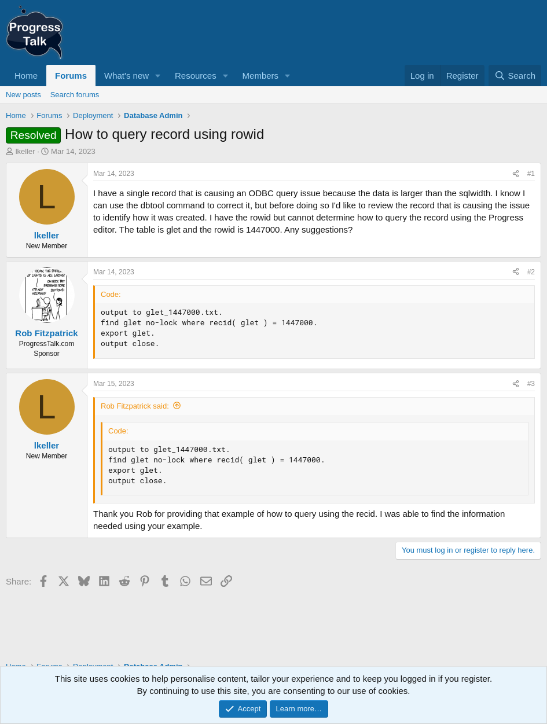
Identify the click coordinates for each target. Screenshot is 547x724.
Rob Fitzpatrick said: (135, 406)
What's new (126, 75)
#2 (531, 272)
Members (261, 75)
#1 (531, 174)
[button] (158, 75)
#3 (531, 384)
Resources (195, 75)
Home (26, 75)
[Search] (515, 75)
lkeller (25, 151)
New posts (23, 94)
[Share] (515, 174)
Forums (71, 75)
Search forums (75, 94)
